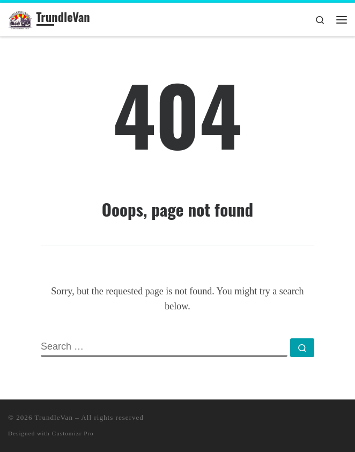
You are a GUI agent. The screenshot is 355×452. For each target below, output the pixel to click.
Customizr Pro (73, 433)
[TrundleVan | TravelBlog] (20, 18)
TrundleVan (54, 417)
